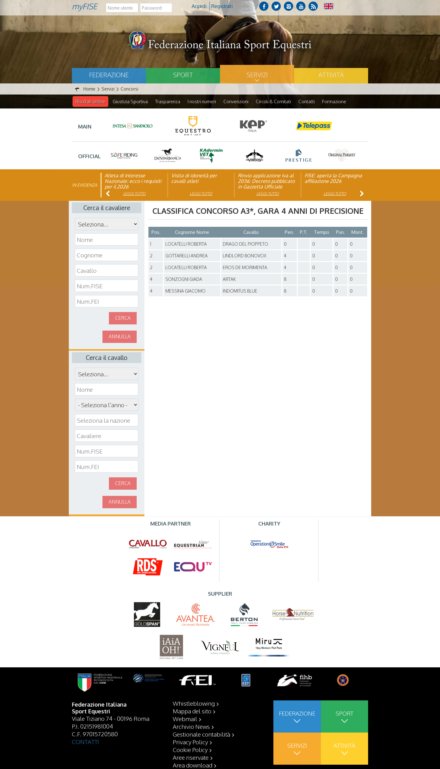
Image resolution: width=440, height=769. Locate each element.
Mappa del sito (192, 711)
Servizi (257, 75)
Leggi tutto (134, 194)
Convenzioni (235, 101)
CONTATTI (85, 741)
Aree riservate (191, 757)
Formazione (334, 101)
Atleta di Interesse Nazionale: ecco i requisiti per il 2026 (133, 181)
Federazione (109, 75)
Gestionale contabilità (201, 734)
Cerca (123, 318)
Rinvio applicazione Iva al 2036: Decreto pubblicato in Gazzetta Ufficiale (266, 181)
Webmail (185, 718)
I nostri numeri (202, 101)
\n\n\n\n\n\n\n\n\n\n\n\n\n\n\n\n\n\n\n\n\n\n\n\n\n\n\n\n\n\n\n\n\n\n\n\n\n (106, 405)
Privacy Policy (190, 742)
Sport (183, 75)
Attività (331, 75)
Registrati (222, 6)
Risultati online (90, 101)
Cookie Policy (190, 749)
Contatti (306, 101)
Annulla (120, 337)
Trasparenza (167, 101)
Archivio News (191, 726)
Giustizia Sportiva (130, 101)
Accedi (199, 6)
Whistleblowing (194, 703)
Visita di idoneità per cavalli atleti (194, 178)
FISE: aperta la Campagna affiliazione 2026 (333, 178)
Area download (192, 765)
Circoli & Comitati (273, 101)
